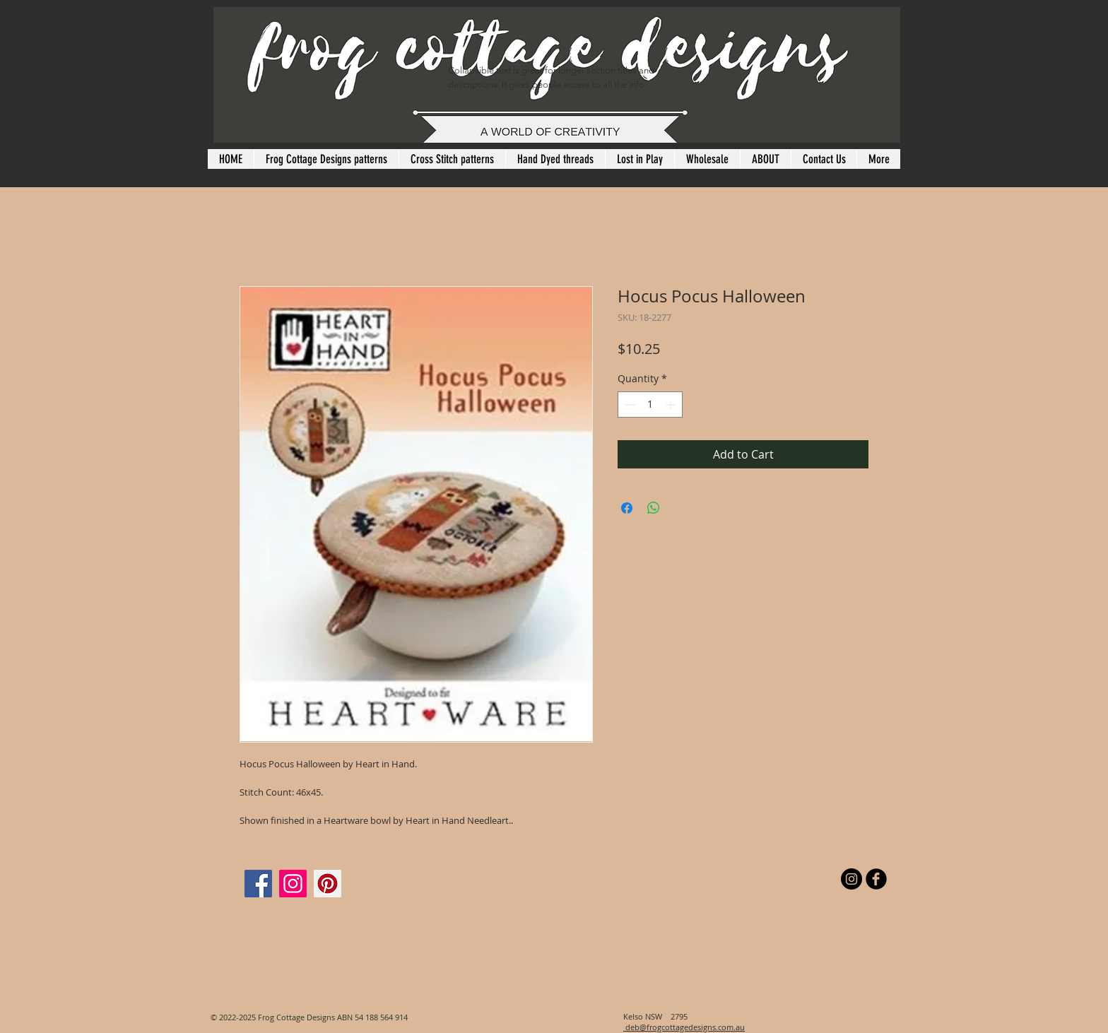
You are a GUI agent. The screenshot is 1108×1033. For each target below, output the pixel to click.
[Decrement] (628, 404)
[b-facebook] (876, 879)
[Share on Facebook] (626, 508)
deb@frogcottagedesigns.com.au (684, 1027)
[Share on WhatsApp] (653, 508)
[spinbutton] (650, 404)
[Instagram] (293, 883)
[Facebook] (258, 883)
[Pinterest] (327, 883)
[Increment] (671, 404)
